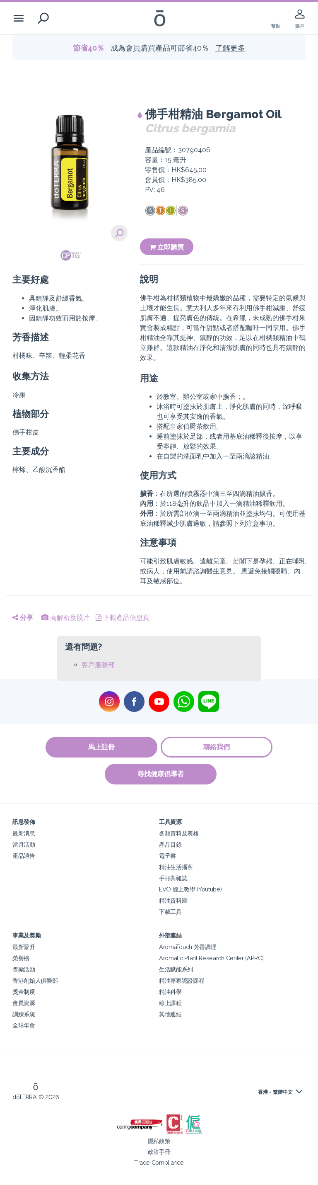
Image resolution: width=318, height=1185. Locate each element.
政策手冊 (159, 1151)
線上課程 (170, 1002)
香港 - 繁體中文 (275, 1092)
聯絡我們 (217, 747)
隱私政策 (159, 1140)
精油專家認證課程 (182, 980)
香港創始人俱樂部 (35, 980)
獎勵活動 (23, 969)
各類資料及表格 (179, 833)
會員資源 (23, 1002)
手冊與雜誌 (173, 877)
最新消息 (23, 833)
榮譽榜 (20, 958)
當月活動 (23, 844)
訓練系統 (23, 1013)
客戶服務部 (98, 665)
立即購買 (166, 247)
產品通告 (23, 855)
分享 (22, 618)
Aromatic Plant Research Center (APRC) (211, 958)
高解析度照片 (65, 618)
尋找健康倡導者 (161, 774)
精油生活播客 (176, 866)
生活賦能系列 (176, 969)
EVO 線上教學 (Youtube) (190, 889)
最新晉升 (23, 946)
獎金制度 (23, 991)
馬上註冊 (101, 747)
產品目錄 (170, 844)
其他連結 (170, 1013)
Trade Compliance (158, 1162)
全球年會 (23, 1025)
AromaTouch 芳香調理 (187, 946)
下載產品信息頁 (122, 618)
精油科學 (170, 991)
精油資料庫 (173, 900)
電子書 (167, 855)
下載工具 (170, 911)
